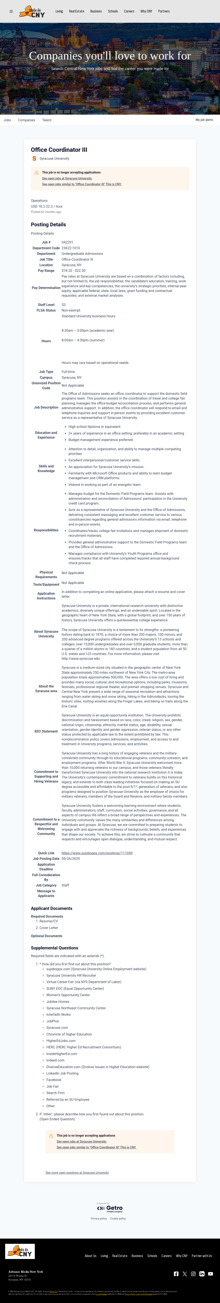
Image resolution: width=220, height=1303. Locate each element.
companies (26, 120)
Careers (129, 11)
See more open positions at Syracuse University (77, 1172)
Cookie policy (118, 1218)
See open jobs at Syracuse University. (67, 178)
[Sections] (11, 11)
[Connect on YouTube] (210, 1274)
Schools (113, 11)
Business (96, 11)
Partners (164, 11)
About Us (90, 1256)
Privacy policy (99, 1218)
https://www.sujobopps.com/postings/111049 (97, 853)
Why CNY (146, 11)
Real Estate (76, 11)
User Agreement (101, 1294)
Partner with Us (202, 1256)
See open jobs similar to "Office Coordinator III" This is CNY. (82, 184)
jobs (7, 120)
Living (59, 11)
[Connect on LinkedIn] (202, 1274)
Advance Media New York (25, 1272)
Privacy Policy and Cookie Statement (139, 1294)
